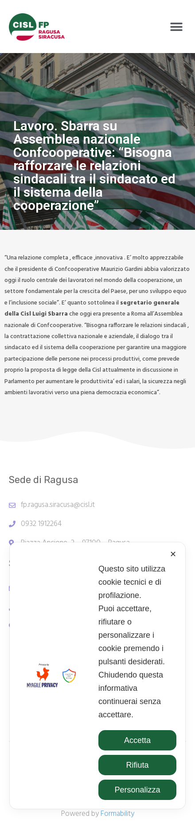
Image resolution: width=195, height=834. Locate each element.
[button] (176, 27)
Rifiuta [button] (137, 765)
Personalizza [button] (137, 789)
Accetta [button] (137, 740)
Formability (117, 814)
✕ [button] (173, 554)
